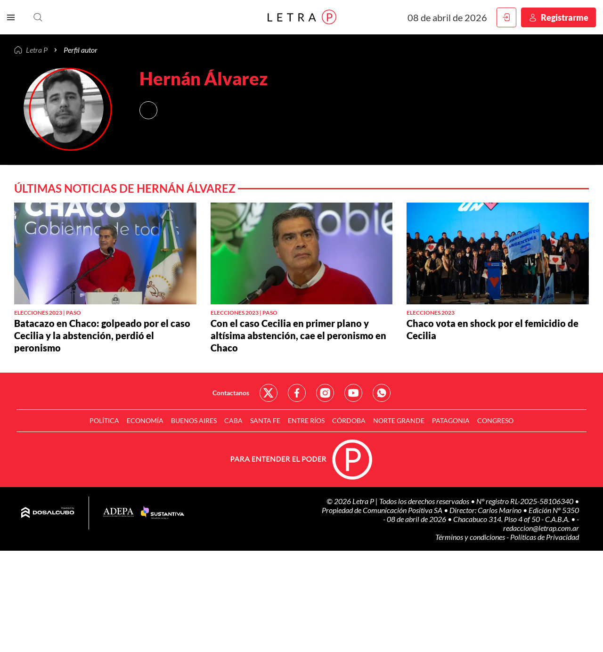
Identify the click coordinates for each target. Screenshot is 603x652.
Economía (145, 420)
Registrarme (564, 17)
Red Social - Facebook (296, 392)
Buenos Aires (194, 420)
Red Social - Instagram (325, 392)
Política (104, 420)
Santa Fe (265, 420)
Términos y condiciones (470, 536)
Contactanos (230, 393)
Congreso (495, 420)
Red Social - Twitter (268, 392)
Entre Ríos (306, 420)
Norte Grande (398, 420)
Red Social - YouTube (353, 392)
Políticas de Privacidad (544, 536)
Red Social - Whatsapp (381, 392)
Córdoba (349, 420)
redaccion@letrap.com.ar (541, 527)
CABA (233, 420)
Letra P (37, 50)
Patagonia (451, 420)
